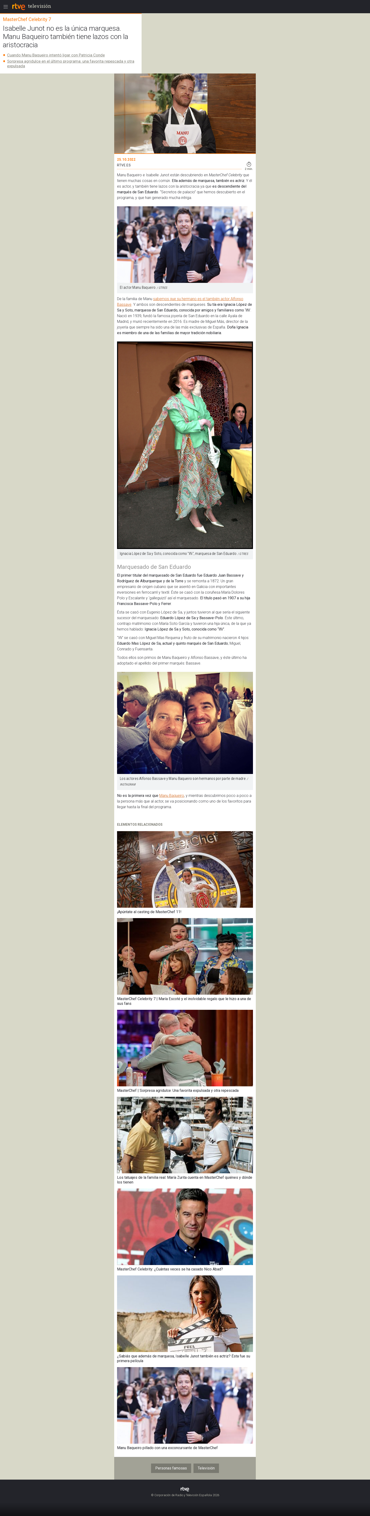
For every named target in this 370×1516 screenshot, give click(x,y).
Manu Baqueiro (171, 795)
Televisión (206, 1468)
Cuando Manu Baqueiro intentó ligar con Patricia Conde (56, 55)
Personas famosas (171, 1468)
